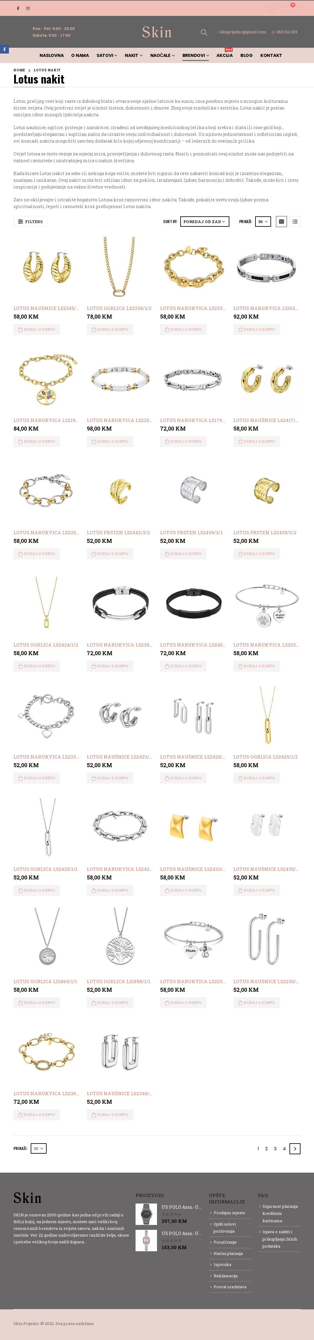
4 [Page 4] (284, 1148)
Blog (246, 55)
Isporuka (223, 1264)
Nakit (131, 55)
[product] (47, 266)
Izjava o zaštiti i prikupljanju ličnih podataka (279, 1239)
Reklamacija (226, 1275)
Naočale (160, 55)
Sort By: (170, 221)
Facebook (4, 49)
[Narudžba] (204, 221)
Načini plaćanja (228, 1253)
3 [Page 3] (275, 1148)
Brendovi (193, 55)
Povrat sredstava (230, 1287)
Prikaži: (245, 221)
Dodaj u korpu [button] (39, 329)
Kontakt (271, 55)
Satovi (105, 55)
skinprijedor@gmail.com (241, 31)
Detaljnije (98, 1242)
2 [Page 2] (266, 1148)
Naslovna (51, 55)
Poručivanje (225, 1242)
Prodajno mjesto (230, 1212)
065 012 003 (284, 31)
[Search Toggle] (204, 32)
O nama (80, 55)
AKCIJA (224, 53)
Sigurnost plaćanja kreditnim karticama (280, 1213)
